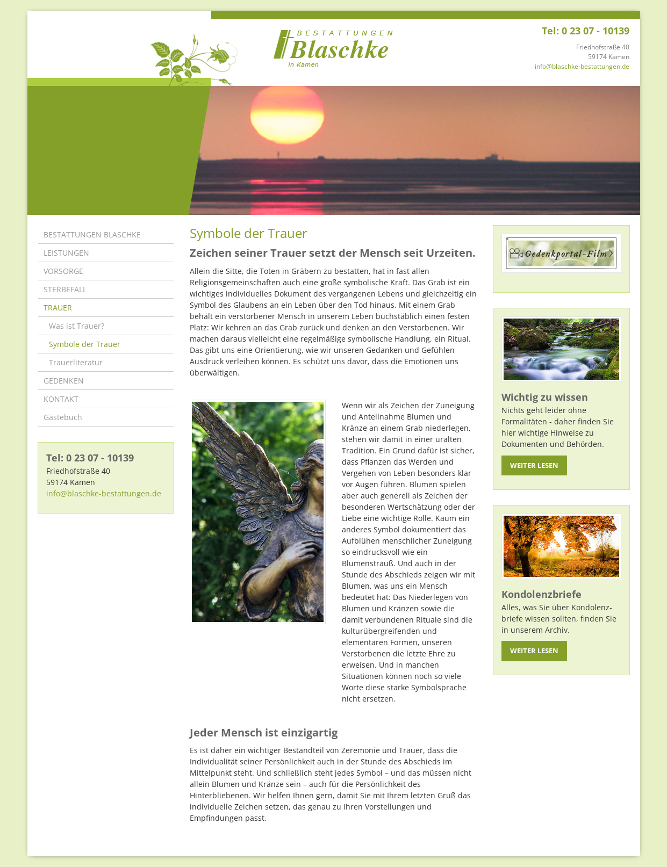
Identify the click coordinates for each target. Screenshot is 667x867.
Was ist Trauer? (76, 326)
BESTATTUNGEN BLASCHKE (92, 234)
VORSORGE (63, 271)
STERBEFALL (65, 289)
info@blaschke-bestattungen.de (582, 66)
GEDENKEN (64, 380)
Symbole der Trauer (84, 344)
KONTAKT (61, 399)
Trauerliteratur (76, 362)
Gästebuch (63, 417)
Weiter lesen (534, 465)
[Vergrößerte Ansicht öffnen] (258, 512)
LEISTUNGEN (66, 253)
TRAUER (58, 307)
